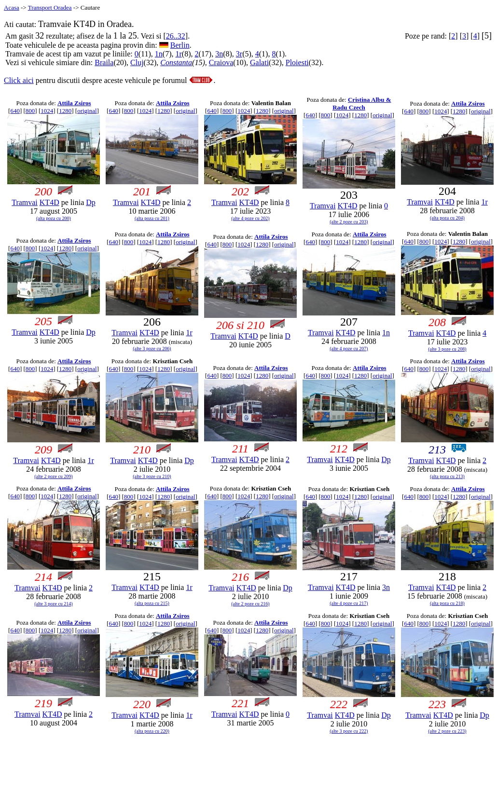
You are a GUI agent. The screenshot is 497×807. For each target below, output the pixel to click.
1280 (65, 110)
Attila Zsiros (74, 103)
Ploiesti (297, 62)
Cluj (137, 62)
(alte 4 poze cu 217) (349, 603)
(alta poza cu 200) (53, 218)
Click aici (19, 80)
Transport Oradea (50, 7)
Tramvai (25, 202)
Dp (91, 202)
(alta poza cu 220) (152, 731)
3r (239, 54)
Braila (104, 62)
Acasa (11, 7)
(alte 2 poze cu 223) (447, 731)
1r (179, 54)
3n (219, 54)
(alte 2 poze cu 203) (349, 221)
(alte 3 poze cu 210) (152, 476)
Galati (259, 62)
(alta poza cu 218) (447, 603)
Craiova (221, 62)
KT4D (49, 202)
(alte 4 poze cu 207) (349, 348)
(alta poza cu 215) (152, 603)
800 (30, 110)
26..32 (175, 36)
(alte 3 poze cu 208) (447, 349)
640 (15, 110)
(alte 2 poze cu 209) (53, 476)
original (87, 110)
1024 (47, 110)
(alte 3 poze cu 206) (152, 348)
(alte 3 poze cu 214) (53, 603)
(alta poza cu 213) (447, 476)
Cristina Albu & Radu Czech (361, 103)
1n (159, 54)
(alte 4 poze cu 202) (250, 218)
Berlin (180, 45)
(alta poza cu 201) (152, 218)
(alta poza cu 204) (447, 217)
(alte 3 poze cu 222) (349, 731)
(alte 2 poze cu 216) (250, 603)
